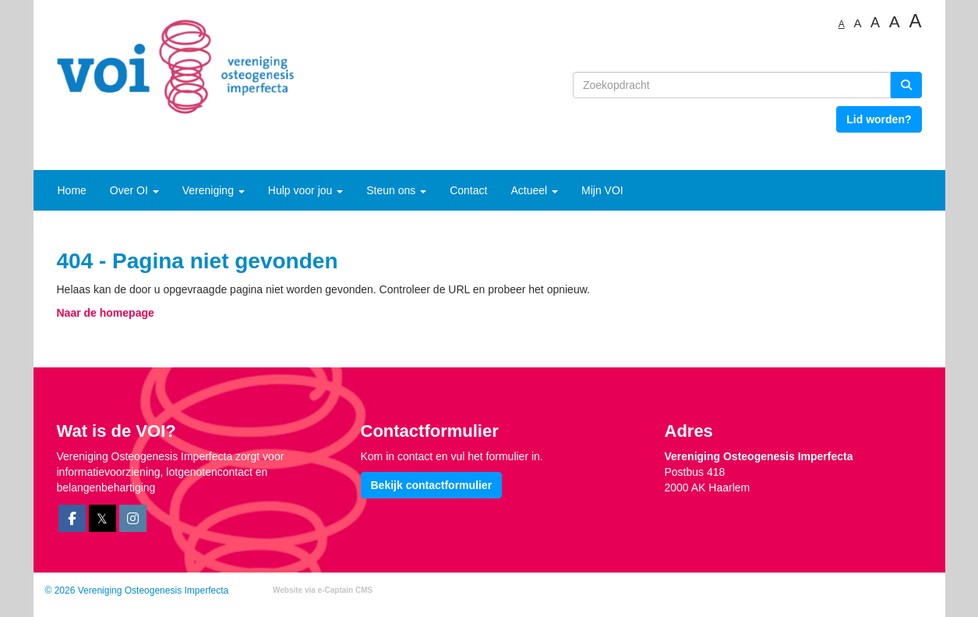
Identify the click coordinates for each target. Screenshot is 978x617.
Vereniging (213, 190)
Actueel (534, 190)
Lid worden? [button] (878, 119)
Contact (468, 190)
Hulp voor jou (305, 190)
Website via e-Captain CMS (322, 590)
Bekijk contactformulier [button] (432, 485)
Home (72, 190)
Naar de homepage (105, 313)
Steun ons (396, 190)
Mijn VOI (602, 190)
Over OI (134, 190)
